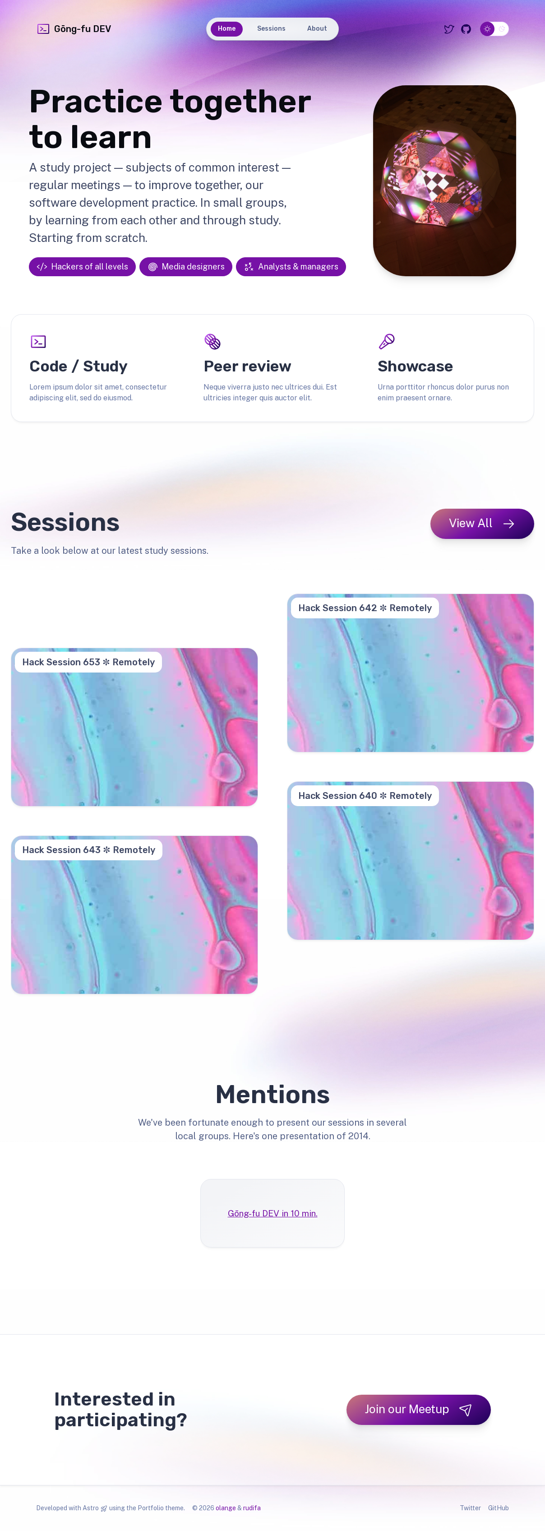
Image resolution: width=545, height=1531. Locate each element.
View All (482, 523)
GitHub (498, 1508)
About (317, 28)
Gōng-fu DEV (73, 29)
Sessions (271, 28)
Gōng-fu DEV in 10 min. (273, 1213)
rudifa (252, 1508)
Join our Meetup (419, 1409)
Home (227, 28)
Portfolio (151, 1508)
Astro (91, 1508)
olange (226, 1508)
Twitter (470, 1508)
